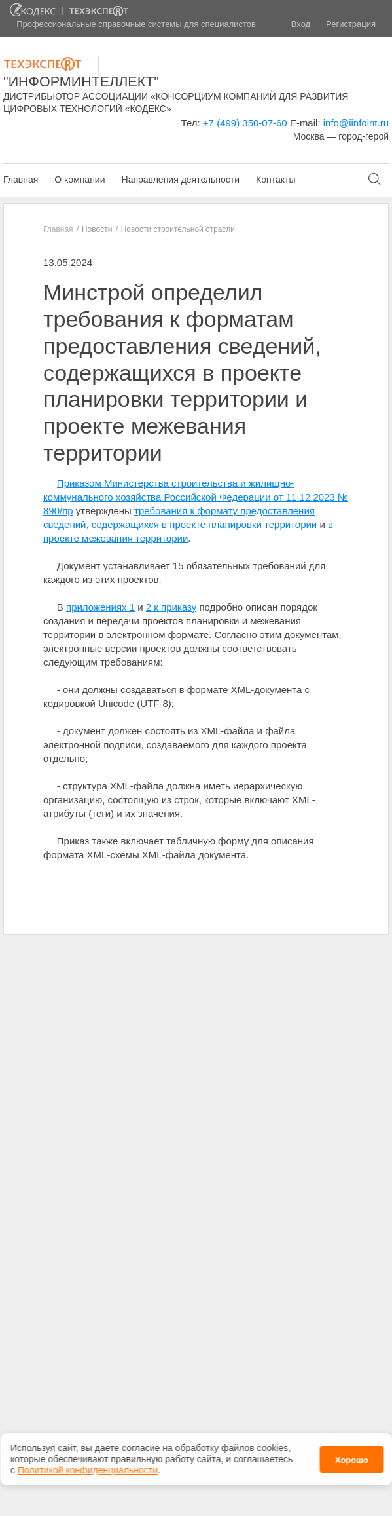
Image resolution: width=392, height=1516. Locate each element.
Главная (20, 179)
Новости (97, 229)
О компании (79, 179)
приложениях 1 (100, 607)
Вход (300, 24)
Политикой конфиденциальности (88, 1467)
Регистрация (351, 24)
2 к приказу (171, 607)
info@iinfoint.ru (356, 122)
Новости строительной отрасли (178, 229)
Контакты (275, 179)
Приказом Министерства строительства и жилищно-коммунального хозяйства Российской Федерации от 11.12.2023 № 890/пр (195, 497)
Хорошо (351, 1457)
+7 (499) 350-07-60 (245, 122)
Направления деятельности (181, 179)
